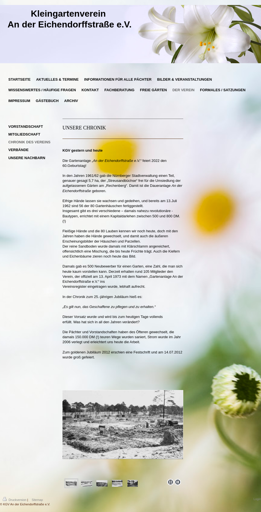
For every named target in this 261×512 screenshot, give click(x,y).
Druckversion (15, 499)
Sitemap (37, 499)
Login (257, 499)
